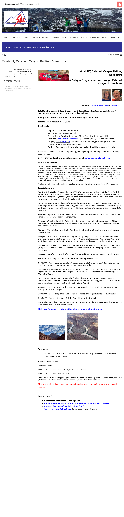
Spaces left (8, 76)
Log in (119, 4)
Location (9, 74)
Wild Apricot (96, 514)
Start (10, 69)
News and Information (14, 463)
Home (7, 47)
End (10, 71)
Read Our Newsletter (13, 465)
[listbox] (113, 54)
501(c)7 (62, 502)
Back (5, 55)
